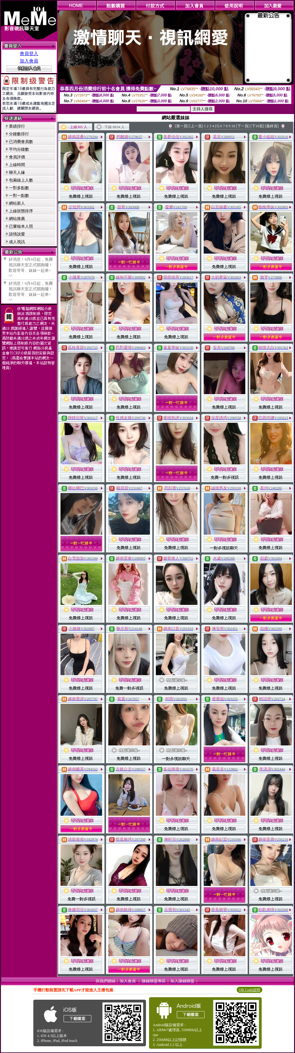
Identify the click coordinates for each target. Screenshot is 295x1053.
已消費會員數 (21, 141)
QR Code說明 (249, 990)
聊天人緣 (17, 172)
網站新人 (17, 203)
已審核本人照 (21, 226)
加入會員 (29, 61)
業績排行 (17, 126)
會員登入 (29, 53)
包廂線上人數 (21, 180)
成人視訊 (17, 241)
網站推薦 (17, 218)
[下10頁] (257, 126)
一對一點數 (19, 195)
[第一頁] (182, 126)
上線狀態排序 (21, 211)
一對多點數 (19, 188)
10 (233, 126)
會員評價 (17, 157)
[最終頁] (272, 126)
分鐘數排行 (19, 134)
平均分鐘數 (19, 149)
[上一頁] (196, 126)
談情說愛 (17, 234)
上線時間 (17, 164)
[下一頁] (243, 126)
